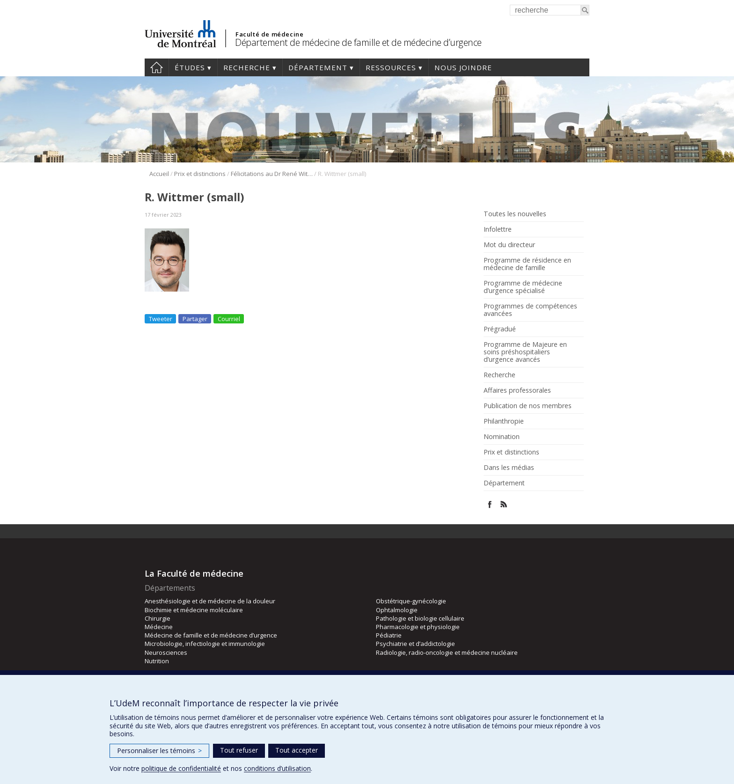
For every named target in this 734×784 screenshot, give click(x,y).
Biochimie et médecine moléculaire (194, 610)
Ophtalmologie (397, 610)
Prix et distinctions (200, 173)
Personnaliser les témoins (159, 750)
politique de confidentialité (181, 768)
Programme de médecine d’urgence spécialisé (523, 286)
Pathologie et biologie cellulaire (420, 618)
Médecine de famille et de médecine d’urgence (211, 635)
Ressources (391, 67)
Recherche (246, 67)
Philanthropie (504, 421)
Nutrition (157, 661)
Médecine (159, 627)
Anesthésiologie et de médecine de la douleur (210, 601)
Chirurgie (157, 618)
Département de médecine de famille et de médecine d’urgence (358, 42)
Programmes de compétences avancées (530, 309)
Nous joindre (463, 67)
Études (190, 67)
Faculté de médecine (269, 34)
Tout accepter (296, 750)
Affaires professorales (517, 390)
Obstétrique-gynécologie (411, 601)
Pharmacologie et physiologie (418, 627)
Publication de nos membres (528, 406)
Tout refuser (239, 750)
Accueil (156, 67)
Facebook (490, 504)
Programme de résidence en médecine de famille (527, 263)
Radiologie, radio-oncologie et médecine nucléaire (447, 652)
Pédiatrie (389, 635)
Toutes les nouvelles (515, 214)
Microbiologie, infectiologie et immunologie (205, 643)
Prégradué (500, 329)
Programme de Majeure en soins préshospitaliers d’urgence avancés (525, 352)
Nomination (502, 436)
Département (317, 67)
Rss (504, 504)
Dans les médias (509, 467)
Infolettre (498, 229)
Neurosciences (166, 652)
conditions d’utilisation (277, 768)
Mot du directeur (509, 245)
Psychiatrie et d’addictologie (415, 643)
